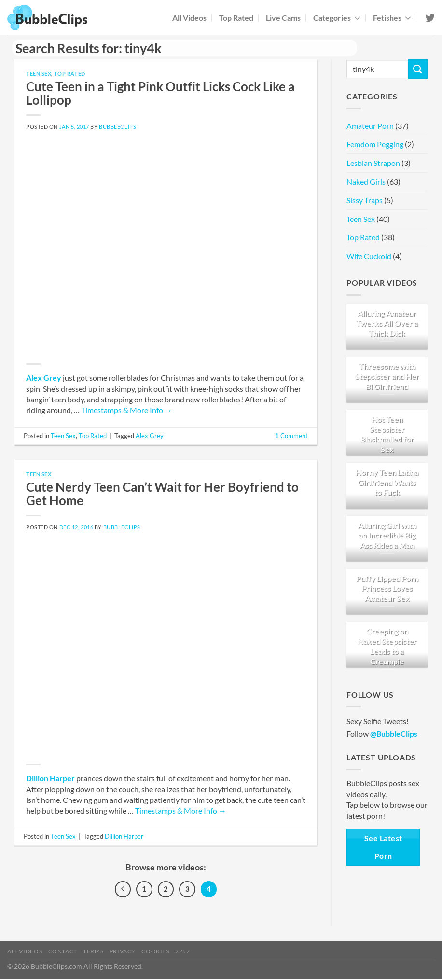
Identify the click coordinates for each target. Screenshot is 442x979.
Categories (336, 18)
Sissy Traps (364, 200)
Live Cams (283, 17)
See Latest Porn (383, 847)
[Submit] (418, 68)
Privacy (123, 951)
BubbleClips (117, 127)
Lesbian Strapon (373, 162)
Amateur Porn (370, 125)
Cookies (155, 951)
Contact (62, 951)
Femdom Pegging (374, 144)
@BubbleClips (393, 733)
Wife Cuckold (368, 256)
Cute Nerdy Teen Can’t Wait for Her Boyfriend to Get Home (162, 494)
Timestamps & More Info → (126, 409)
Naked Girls (366, 181)
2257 (182, 951)
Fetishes (392, 18)
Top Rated (236, 17)
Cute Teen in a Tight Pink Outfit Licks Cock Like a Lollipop (160, 93)
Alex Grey (43, 377)
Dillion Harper (50, 778)
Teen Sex (38, 73)
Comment (291, 436)
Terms (93, 951)
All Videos (189, 17)
